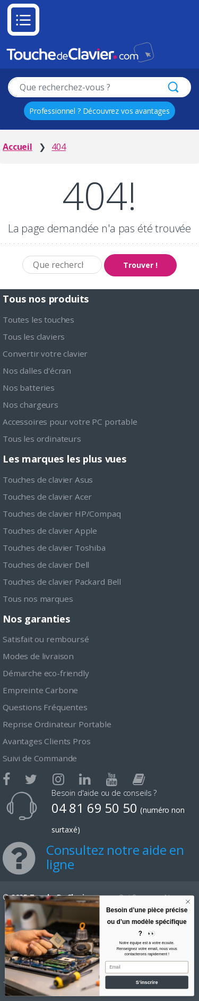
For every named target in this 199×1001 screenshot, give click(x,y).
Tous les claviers (34, 336)
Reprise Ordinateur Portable (57, 724)
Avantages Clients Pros (46, 741)
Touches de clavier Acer (47, 496)
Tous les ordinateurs (42, 438)
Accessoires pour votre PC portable (70, 421)
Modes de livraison (38, 656)
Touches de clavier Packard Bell (62, 581)
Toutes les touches (38, 319)
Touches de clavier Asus (48, 479)
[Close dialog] (188, 901)
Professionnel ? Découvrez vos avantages (99, 111)
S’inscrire (147, 982)
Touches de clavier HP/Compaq (62, 513)
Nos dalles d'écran (37, 370)
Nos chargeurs (30, 404)
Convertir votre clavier (45, 353)
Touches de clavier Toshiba (54, 547)
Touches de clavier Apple (50, 530)
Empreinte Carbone (40, 690)
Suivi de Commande (40, 758)
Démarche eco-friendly (46, 673)
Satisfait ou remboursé (46, 639)
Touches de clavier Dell (46, 564)
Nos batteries (29, 387)
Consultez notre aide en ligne (115, 857)
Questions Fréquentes (45, 707)
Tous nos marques (38, 598)
